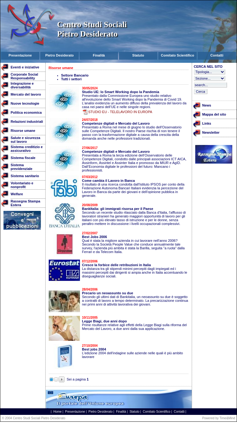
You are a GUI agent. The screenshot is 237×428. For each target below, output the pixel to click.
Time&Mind (227, 418)
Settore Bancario (75, 75)
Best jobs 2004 (94, 349)
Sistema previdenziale (21, 167)
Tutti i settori (71, 79)
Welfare (17, 194)
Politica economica (26, 112)
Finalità (121, 411)
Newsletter (211, 132)
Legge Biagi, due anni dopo (104, 321)
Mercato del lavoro (26, 94)
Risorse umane (23, 130)
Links (206, 123)
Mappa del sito (214, 114)
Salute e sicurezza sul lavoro (25, 139)
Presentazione (75, 411)
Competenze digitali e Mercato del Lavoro (116, 123)
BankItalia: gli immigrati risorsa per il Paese (117, 209)
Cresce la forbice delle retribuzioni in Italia (116, 265)
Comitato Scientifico (156, 411)
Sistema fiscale (23, 158)
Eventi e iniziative (25, 67)
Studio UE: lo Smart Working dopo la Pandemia (120, 92)
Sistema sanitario (25, 176)
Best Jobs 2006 (94, 237)
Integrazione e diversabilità (22, 85)
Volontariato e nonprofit (22, 185)
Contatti (179, 411)
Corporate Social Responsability (24, 76)
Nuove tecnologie (25, 103)
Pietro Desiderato (100, 411)
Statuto (135, 411)
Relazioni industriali (27, 121)
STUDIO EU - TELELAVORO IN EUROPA (120, 112)
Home (57, 411)
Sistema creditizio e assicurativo (27, 148)
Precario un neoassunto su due (107, 293)
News (206, 105)
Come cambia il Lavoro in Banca (108, 180)
